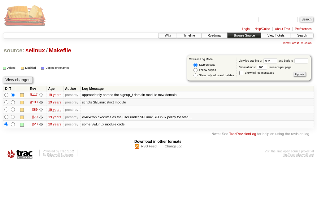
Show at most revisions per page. (265, 67)
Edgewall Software (60, 155)
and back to (293, 60)
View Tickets (275, 35)
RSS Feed (149, 146)
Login (246, 29)
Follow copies (204, 70)
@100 (33, 102)
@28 (34, 124)
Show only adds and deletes (213, 75)
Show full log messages (256, 72)
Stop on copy (204, 65)
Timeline (189, 35)
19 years (54, 95)
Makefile (60, 50)
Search (302, 35)
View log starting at (259, 60)
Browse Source (244, 35)
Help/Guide (262, 29)
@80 (34, 109)
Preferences (303, 29)
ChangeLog (173, 146)
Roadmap (214, 35)
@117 (33, 94)
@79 (34, 117)
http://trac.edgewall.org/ (298, 155)
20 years (54, 124)
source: (14, 50)
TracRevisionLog (242, 134)
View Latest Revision (297, 43)
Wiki (168, 35)
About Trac (282, 29)
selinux (35, 50)
